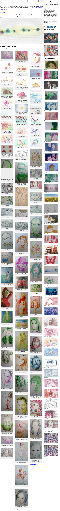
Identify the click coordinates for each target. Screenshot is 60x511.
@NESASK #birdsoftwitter (7, 56)
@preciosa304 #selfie (7, 240)
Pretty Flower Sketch (7, 104)
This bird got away (36, 131)
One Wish (36, 174)
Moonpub (7, 188)
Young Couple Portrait (51, 151)
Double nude (21, 197)
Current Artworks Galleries (36, 7)
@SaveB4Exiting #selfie (7, 337)
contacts (10, 1)
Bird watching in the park (21, 155)
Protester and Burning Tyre (51, 223)
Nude (21, 304)
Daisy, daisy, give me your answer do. (21, 109)
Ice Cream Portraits (51, 79)
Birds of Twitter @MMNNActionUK (7, 127)
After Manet (7, 201)
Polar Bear (36, 98)
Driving (7, 224)
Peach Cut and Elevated (7, 68)
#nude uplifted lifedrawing (21, 430)
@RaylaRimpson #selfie (36, 429)
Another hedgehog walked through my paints (7, 92)
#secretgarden (21, 341)
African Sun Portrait (51, 130)
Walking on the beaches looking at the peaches (21, 70)
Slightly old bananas (36, 86)
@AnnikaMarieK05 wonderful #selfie (36, 451)
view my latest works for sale (52, 19)
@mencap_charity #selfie (36, 344)
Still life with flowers (51, 336)
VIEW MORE (3, 10)
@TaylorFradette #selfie (21, 384)
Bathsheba (36, 305)
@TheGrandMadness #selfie (7, 258)
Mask (7, 298)
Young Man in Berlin (51, 172)
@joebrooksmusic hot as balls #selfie (36, 386)
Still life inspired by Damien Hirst (21, 83)
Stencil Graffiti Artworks (51, 295)
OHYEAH (36, 289)
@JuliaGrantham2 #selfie (36, 325)
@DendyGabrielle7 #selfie (36, 272)
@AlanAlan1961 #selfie (7, 424)
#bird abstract (21, 56)
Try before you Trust (7, 213)
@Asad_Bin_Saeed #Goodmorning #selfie (21, 173)
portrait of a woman (7, 453)
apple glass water (36, 59)
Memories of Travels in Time (21, 214)
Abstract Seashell (36, 158)
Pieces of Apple (7, 80)
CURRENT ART (4, 1)
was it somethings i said (51, 398)
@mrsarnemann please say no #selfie (7, 170)
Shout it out (21, 243)
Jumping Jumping (7, 276)
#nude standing (21, 476)
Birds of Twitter (7, 139)
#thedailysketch (47, 6)
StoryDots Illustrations (51, 428)
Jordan (36, 227)
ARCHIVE (15, 1)
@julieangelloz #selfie (7, 358)
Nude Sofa (36, 197)
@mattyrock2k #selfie (21, 265)
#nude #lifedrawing (7, 401)
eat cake (36, 408)
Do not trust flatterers (36, 209)
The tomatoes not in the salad (21, 96)
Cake (36, 185)
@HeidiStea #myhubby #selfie (21, 406)
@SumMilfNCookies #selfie (7, 379)
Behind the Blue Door (7, 318)
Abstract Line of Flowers (36, 109)
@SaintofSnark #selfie (21, 498)
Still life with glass (36, 74)
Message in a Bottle (21, 324)
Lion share (21, 226)
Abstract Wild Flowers (7, 115)
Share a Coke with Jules (21, 283)
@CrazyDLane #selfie (36, 364)
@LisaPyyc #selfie (21, 363)
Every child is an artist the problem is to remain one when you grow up (7, 151)
